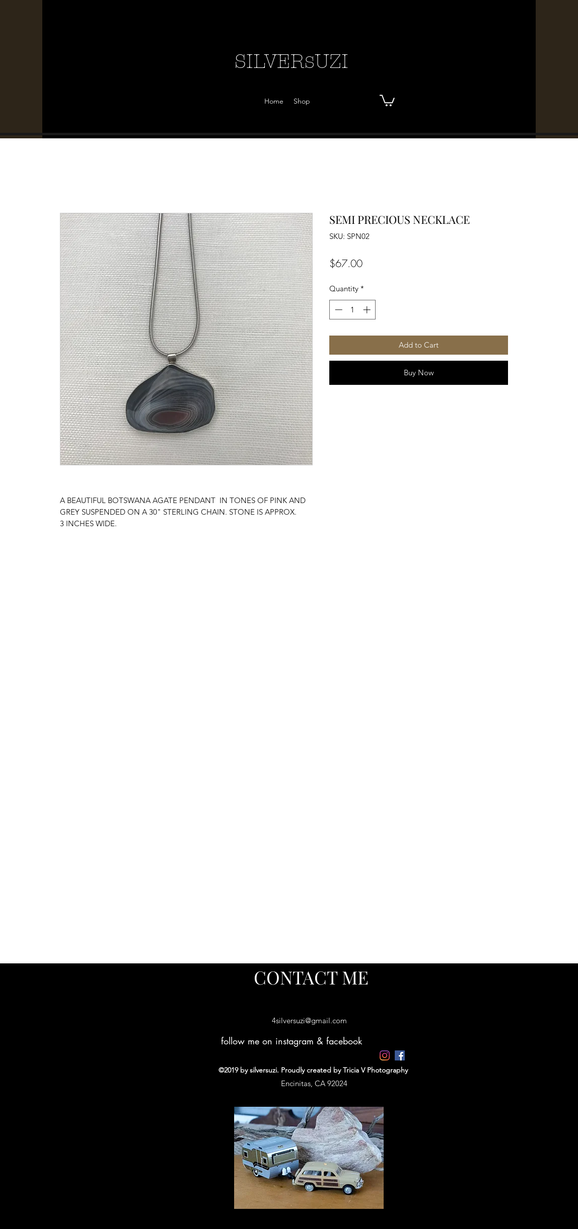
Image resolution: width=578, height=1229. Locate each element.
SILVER (270, 61)
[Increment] (368, 309)
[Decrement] (337, 309)
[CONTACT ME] (311, 977)
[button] (387, 100)
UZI (331, 61)
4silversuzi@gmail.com (309, 1020)
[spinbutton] (352, 309)
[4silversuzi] (385, 1055)
